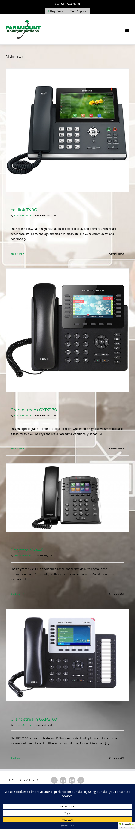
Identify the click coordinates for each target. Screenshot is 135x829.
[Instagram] (72, 780)
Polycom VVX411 (27, 550)
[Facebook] (54, 780)
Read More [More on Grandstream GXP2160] (16, 758)
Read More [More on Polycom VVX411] (16, 593)
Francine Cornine (23, 215)
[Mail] (80, 780)
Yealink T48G (24, 209)
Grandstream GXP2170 (34, 409)
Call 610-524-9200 (67, 4)
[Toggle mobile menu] (127, 30)
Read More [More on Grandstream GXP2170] (16, 448)
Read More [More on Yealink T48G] (16, 253)
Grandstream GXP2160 (34, 719)
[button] (126, 825)
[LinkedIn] (63, 780)
